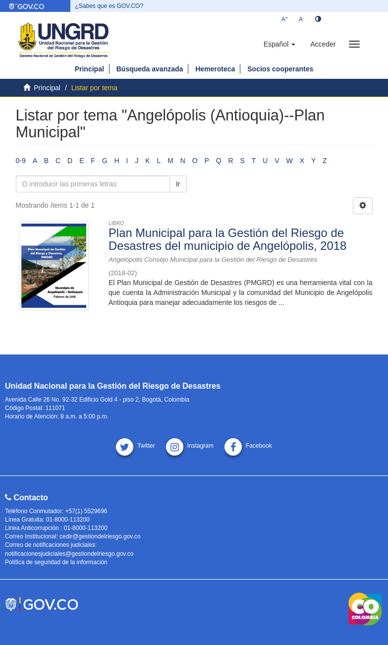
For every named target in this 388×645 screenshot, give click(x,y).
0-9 (21, 161)
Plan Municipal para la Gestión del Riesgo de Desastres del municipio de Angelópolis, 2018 (227, 239)
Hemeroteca (215, 69)
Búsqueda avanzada (149, 69)
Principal (89, 69)
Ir (178, 184)
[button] (279, 44)
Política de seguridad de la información (56, 562)
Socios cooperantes (280, 69)
